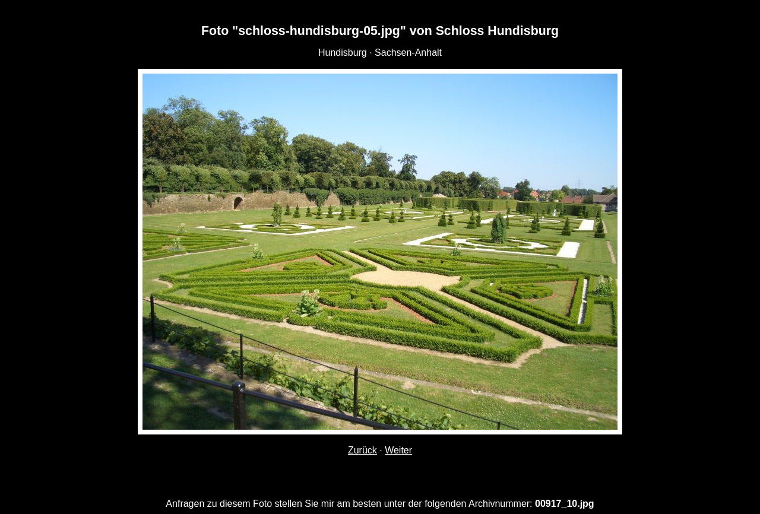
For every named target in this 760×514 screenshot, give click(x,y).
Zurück (362, 450)
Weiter (398, 450)
